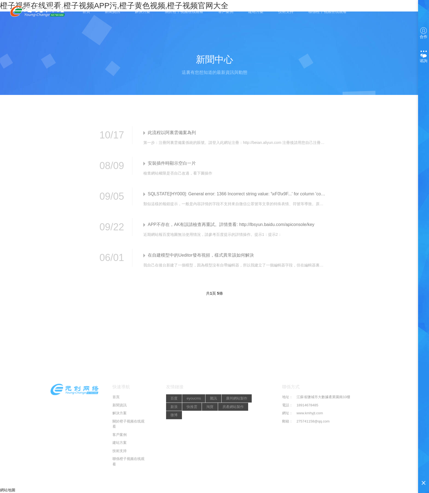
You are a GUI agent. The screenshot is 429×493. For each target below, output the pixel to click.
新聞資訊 (112, 11)
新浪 (174, 476)
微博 (174, 485)
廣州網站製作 (236, 468)
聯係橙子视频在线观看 (327, 11)
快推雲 (192, 476)
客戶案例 (225, 11)
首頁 (86, 11)
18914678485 (307, 475)
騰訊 (213, 468)
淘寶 (209, 476)
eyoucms (194, 468)
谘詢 (423, 56)
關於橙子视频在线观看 (184, 11)
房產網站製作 (233, 476)
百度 (174, 468)
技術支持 (286, 11)
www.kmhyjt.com (310, 483)
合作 (423, 33)
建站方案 (255, 11)
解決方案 (142, 11)
